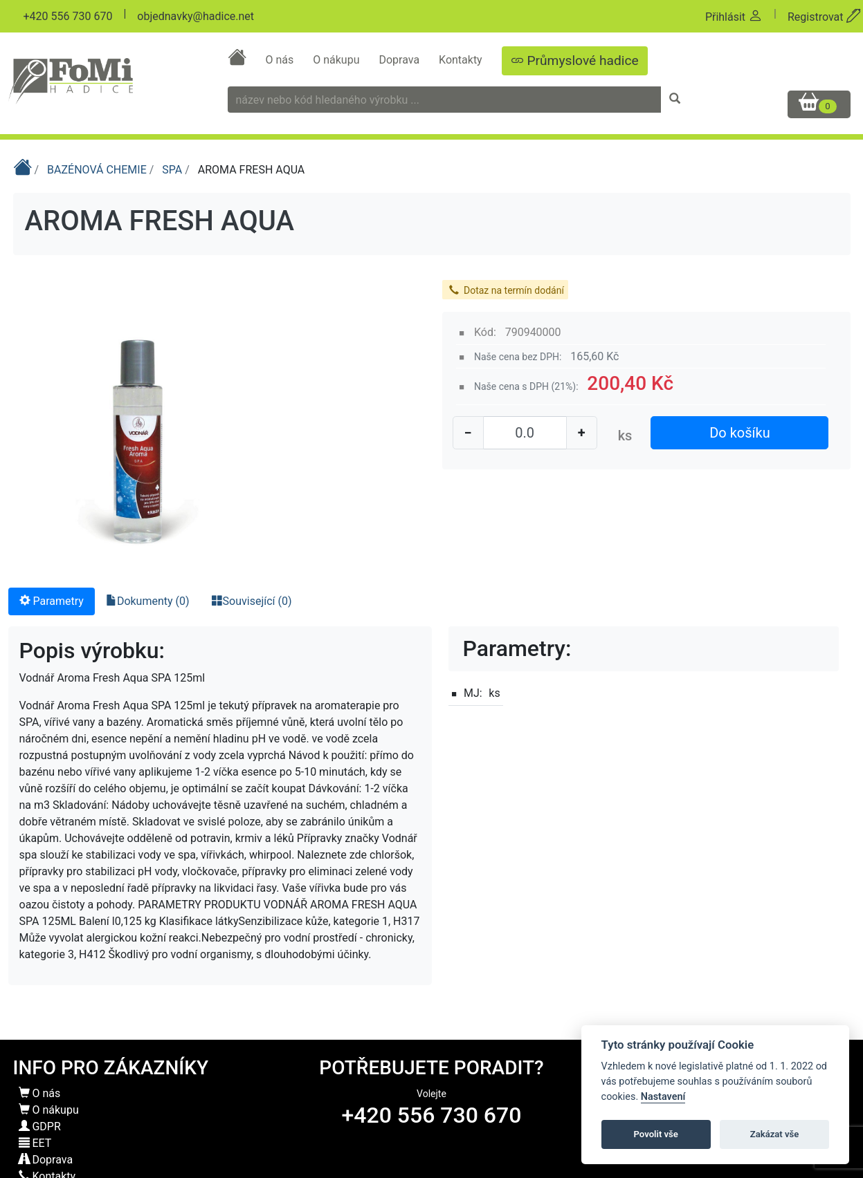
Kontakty (462, 59)
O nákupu (337, 59)
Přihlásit (734, 17)
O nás (280, 59)
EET (35, 1143)
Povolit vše (656, 1134)
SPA (173, 169)
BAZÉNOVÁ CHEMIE (98, 169)
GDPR (40, 1126)
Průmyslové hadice (575, 60)
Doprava (400, 59)
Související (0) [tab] (252, 601)
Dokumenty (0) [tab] (148, 601)
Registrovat (824, 17)
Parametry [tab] (51, 601)
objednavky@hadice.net (195, 16)
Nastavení (663, 1097)
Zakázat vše (774, 1134)
